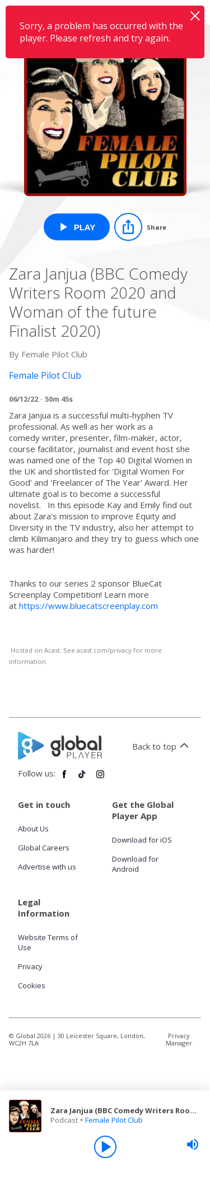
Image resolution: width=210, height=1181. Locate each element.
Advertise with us (47, 867)
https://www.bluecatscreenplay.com (88, 605)
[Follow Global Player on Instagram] (100, 779)
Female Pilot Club (114, 1120)
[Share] (140, 227)
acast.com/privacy (104, 650)
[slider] (193, 1145)
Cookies (31, 985)
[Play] (105, 1147)
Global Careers (43, 848)
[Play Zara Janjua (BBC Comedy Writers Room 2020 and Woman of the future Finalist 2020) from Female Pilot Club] (77, 226)
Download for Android (135, 864)
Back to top (162, 746)
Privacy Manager (179, 1039)
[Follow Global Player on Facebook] (64, 779)
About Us (33, 829)
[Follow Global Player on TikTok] (82, 779)
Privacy (30, 966)
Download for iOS (142, 840)
